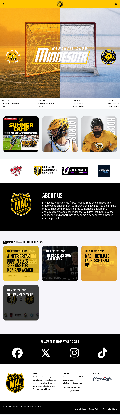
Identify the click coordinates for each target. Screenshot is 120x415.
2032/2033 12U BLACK (81, 103)
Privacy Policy (94, 410)
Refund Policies (80, 410)
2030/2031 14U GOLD (46, 103)
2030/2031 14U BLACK (10, 103)
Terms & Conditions (110, 410)
